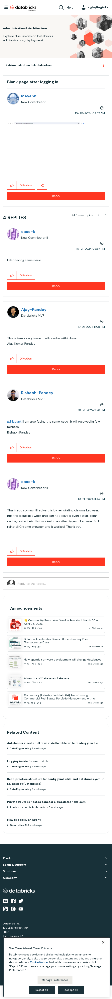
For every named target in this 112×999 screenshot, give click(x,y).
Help (70, 7)
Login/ (98, 7)
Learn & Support (14, 864)
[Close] (103, 942)
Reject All (42, 990)
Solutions (10, 871)
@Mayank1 (15, 421)
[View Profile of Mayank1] (29, 96)
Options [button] (103, 65)
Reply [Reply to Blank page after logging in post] (56, 196)
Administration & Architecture (30, 65)
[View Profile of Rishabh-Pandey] (37, 392)
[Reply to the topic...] (61, 584)
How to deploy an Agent (24, 820)
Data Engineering (20, 748)
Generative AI (18, 825)
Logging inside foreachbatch (27, 761)
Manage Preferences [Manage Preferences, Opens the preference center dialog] (55, 980)
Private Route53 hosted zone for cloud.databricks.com (46, 802)
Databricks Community (23, 8)
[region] (56, 967)
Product (9, 858)
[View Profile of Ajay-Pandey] (34, 309)
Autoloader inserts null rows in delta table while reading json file (52, 743)
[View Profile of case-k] (28, 231)
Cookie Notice (39, 962)
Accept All (71, 990)
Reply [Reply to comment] (56, 286)
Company (10, 878)
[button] (47, 142)
